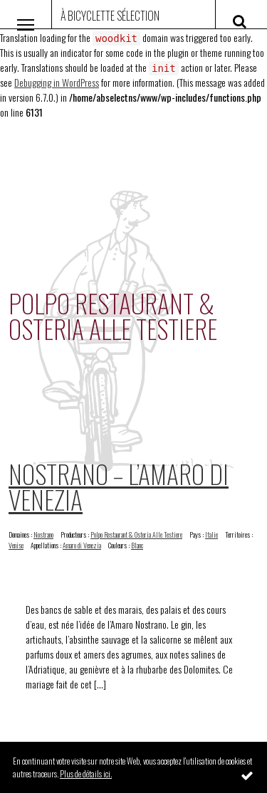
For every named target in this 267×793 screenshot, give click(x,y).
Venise (16, 545)
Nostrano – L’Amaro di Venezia (119, 486)
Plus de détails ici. (86, 773)
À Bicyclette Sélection (110, 15)
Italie (211, 534)
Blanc (137, 545)
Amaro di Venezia (82, 545)
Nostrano (43, 534)
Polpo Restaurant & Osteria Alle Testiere (136, 534)
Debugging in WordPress (56, 82)
